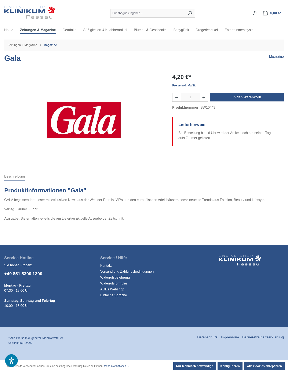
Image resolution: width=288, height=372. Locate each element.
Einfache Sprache (113, 295)
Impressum (230, 337)
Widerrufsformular (113, 283)
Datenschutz (207, 337)
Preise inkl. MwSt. (184, 85)
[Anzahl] (190, 97)
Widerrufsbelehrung (115, 277)
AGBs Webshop (112, 289)
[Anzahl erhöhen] (204, 97)
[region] (84, 119)
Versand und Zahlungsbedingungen (127, 271)
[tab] (14, 177)
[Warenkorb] (272, 13)
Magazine (276, 56)
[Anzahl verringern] (176, 97)
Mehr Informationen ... (116, 366)
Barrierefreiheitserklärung (263, 337)
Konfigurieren (230, 366)
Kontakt (106, 265)
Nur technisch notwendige (194, 366)
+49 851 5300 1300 (23, 273)
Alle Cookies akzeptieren (264, 366)
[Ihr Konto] (255, 13)
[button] (11, 360)
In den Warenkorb (247, 97)
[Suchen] (190, 13)
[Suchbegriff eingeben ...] (147, 13)
